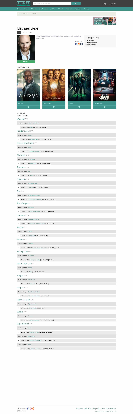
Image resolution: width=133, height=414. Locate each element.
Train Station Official (33, 219)
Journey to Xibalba (34, 260)
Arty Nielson (31, 336)
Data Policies (111, 409)
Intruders (21, 215)
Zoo (18, 191)
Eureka (20, 311)
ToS (115, 411)
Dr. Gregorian (31, 159)
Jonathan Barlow (32, 183)
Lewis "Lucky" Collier (34, 123)
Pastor (29, 328)
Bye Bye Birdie (33, 139)
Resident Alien (98, 103)
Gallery (25, 32)
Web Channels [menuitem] (43, 9)
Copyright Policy (99, 411)
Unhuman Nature (35, 348)
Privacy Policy (109, 411)
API (85, 409)
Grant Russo (31, 279)
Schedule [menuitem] (60, 9)
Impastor (21, 179)
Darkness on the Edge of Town (38, 247)
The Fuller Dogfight (34, 151)
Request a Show (99, 409)
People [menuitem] (26, 9)
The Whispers (23, 203)
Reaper (20, 287)
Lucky (31, 127)
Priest (29, 344)
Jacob (31, 175)
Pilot (30, 272)
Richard (30, 135)
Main (19, 32)
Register (112, 3)
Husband (30, 316)
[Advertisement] (54, 21)
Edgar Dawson (32, 304)
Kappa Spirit (32, 163)
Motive (20, 227)
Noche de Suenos (34, 320)
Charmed (21, 155)
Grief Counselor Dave (34, 291)
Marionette (32, 284)
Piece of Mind (33, 308)
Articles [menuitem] (53, 9)
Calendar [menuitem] (69, 9)
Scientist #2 (31, 207)
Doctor (29, 147)
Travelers (21, 167)
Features (79, 409)
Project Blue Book (25, 143)
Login (105, 3)
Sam (29, 171)
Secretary (30, 243)
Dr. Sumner (31, 255)
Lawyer (30, 231)
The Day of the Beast (35, 199)
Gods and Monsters (35, 340)
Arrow (71, 103)
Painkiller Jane (23, 299)
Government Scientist (34, 195)
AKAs (30, 32)
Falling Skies (22, 251)
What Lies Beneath (34, 211)
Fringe (20, 275)
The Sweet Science (34, 296)
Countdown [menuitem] (78, 9)
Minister (30, 267)
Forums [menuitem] (86, 9)
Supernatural (47, 103)
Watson (20, 103)
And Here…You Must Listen (37, 223)
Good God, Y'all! (34, 332)
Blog (89, 409)
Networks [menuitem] (33, 9)
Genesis (31, 187)
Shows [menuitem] (19, 9)
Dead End (32, 235)
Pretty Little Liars (24, 263)
